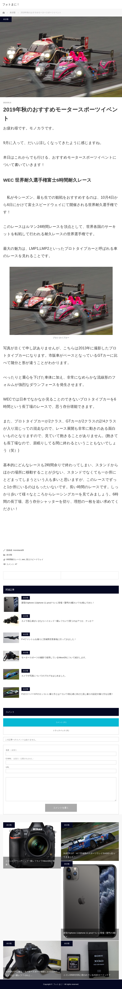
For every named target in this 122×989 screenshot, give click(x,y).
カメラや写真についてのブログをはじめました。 (44, 676)
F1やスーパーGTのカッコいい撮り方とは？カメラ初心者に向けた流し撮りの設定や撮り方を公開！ (67, 694)
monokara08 (18, 550)
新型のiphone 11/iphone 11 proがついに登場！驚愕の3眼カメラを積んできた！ (57, 603)
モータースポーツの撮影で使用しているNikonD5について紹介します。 (54, 657)
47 (16, 564)
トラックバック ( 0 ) (61, 730)
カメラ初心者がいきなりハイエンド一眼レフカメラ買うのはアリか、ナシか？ (57, 621)
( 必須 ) (11, 750)
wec (23, 559)
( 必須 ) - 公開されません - (20, 759)
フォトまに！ (11, 4)
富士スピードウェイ (34, 559)
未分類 (5, 19)
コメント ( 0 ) (61, 722)
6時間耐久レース (13, 559)
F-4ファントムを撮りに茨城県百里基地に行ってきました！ (48, 639)
